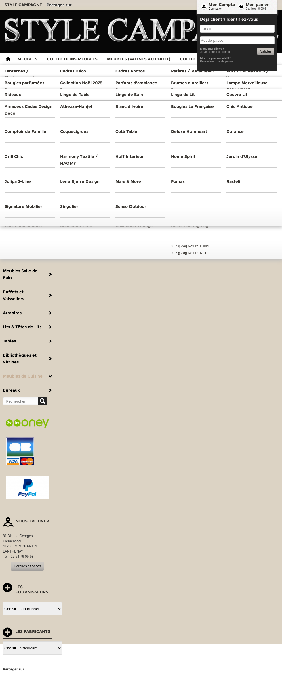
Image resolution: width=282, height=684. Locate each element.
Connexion (215, 8)
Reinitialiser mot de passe (216, 61)
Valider (265, 51)
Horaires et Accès (27, 566)
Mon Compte (222, 4)
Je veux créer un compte (216, 51)
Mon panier (257, 4)
